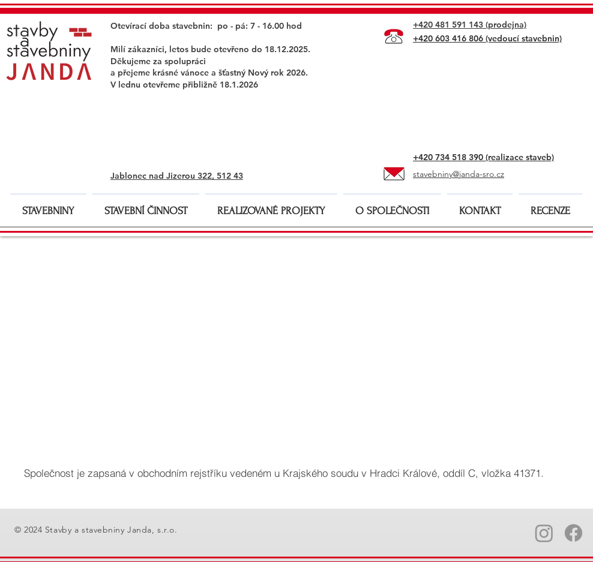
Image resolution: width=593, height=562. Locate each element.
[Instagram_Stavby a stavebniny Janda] (544, 533)
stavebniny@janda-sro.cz (458, 174)
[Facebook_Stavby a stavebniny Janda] (573, 533)
